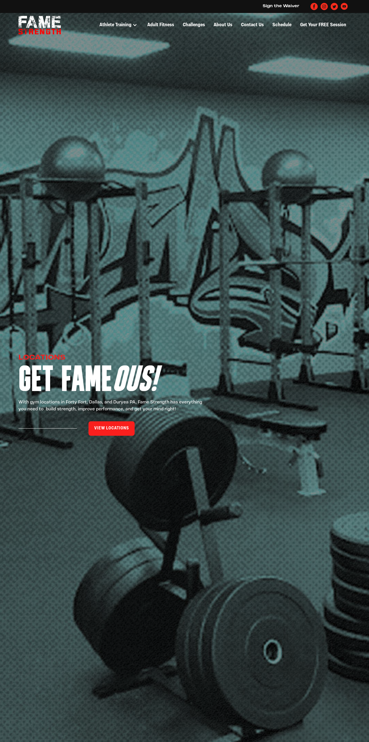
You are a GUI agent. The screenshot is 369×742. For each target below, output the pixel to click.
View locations (111, 428)
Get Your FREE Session (323, 24)
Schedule (281, 24)
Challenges (194, 24)
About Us (223, 24)
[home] (39, 25)
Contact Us (252, 24)
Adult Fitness (160, 24)
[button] (118, 25)
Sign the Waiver (281, 6)
